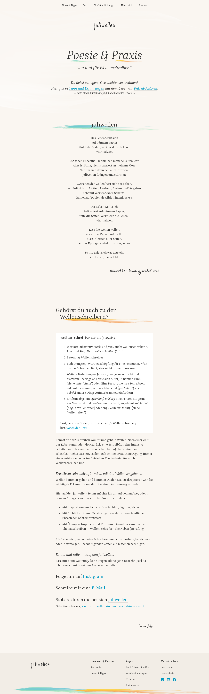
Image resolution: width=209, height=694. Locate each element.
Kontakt (142, 5)
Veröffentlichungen (104, 5)
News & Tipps (69, 5)
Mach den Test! (77, 428)
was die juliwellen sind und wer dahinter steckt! (113, 606)
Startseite (96, 667)
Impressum (167, 667)
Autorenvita (132, 685)
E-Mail (98, 588)
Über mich (126, 5)
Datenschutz (167, 673)
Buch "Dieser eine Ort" (137, 667)
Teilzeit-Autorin (145, 88)
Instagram (93, 576)
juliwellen (118, 599)
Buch (85, 5)
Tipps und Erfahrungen (86, 88)
